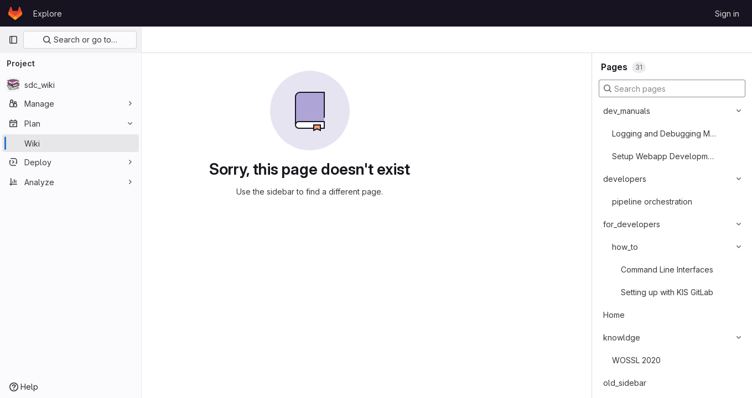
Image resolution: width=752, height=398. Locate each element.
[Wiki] (70, 143)
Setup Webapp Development (665, 156)
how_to (625, 247)
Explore (47, 13)
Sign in (727, 13)
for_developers (631, 224)
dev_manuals (626, 111)
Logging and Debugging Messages (665, 133)
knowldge (621, 337)
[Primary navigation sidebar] (13, 40)
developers (624, 179)
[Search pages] (672, 88)
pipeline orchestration (652, 201)
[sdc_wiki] (70, 84)
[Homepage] (15, 13)
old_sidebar (624, 382)
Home (614, 315)
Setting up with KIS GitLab (667, 292)
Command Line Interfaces (667, 269)
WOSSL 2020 (636, 360)
